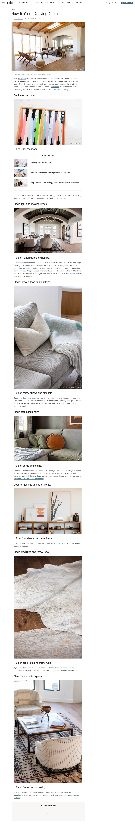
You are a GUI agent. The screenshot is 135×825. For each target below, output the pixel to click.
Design (36, 3)
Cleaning (44, 3)
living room (22, 79)
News (13, 9)
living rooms (28, 84)
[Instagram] (109, 3)
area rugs (77, 671)
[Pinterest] (112, 3)
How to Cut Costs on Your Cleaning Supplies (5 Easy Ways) (50, 173)
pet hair (26, 476)
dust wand (42, 265)
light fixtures (23, 265)
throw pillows (28, 398)
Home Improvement (25, 3)
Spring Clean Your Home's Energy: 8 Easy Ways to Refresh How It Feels (54, 183)
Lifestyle (61, 3)
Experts (70, 3)
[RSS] (118, 3)
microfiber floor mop (50, 792)
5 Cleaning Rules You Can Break (41, 163)
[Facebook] (106, 3)
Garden (53, 3)
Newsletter (127, 3)
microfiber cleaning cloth (58, 265)
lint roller (70, 273)
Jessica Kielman (18, 19)
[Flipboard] (115, 3)
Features (78, 3)
